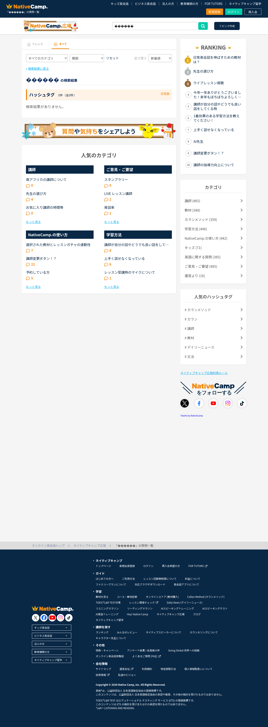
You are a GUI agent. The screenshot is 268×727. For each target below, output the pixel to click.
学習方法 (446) (196, 228)
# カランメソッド (198, 309)
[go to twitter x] (35, 617)
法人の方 (168, 3)
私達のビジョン (127, 675)
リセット (112, 58)
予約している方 (38, 272)
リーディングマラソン (140, 608)
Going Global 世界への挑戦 (184, 650)
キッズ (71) (193, 247)
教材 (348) (192, 210)
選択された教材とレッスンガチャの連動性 (58, 244)
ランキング (102, 632)
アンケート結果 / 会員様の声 (143, 650)
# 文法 (189, 356)
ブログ (197, 614)
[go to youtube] (52, 617)
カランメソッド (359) (201, 219)
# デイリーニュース (199, 347)
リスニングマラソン (107, 608)
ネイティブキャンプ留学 (245, 3)
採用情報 (103, 675)
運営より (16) (195, 275)
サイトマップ (103, 669)
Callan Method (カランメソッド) (205, 596)
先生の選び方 (36, 193)
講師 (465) (192, 200)
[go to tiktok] (69, 617)
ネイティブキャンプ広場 (171, 614)
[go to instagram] (60, 617)
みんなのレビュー (127, 632)
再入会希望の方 (171, 566)
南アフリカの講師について (46, 179)
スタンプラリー (116, 179)
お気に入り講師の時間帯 (44, 207)
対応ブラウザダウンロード (150, 584)
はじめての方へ (105, 578)
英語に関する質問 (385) (203, 256)
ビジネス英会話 (145, 3)
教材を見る (102, 596)
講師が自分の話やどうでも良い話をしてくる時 (136, 244)
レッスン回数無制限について (160, 578)
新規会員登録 (127, 566)
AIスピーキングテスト (215, 608)
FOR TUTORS (213, 3)
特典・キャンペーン (107, 650)
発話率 (109, 207)
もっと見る (33, 222)
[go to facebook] (44, 617)
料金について (192, 578)
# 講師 (189, 328)
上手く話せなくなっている (124, 258)
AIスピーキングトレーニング (177, 608)
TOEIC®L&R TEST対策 (108, 602)
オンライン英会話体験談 (110, 656)
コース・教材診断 (127, 596)
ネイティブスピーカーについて (163, 632)
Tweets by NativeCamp (191, 415)
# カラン (191, 319)
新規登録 (215, 12)
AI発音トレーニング (107, 614)
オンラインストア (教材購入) (162, 596)
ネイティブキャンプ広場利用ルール (204, 373)
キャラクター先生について (111, 638)
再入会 (252, 12)
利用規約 (147, 669)
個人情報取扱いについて (198, 669)
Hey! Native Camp (137, 614)
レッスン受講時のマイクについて (129, 272)
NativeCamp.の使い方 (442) (206, 238)
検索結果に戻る (38, 68)
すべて (63, 44)
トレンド (37, 44)
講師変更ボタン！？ (41, 258)
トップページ (103, 566)
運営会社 (126, 669)
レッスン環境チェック (143, 602)
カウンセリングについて (204, 632)
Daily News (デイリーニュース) (184, 602)
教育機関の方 (189, 3)
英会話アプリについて (186, 584)
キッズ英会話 (119, 3)
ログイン (234, 12)
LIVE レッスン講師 (118, 193)
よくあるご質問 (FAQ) (146, 656)
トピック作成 (227, 26)
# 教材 (189, 337)
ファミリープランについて (111, 584)
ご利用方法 (128, 578)
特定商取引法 (168, 669)
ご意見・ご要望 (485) (201, 266)
